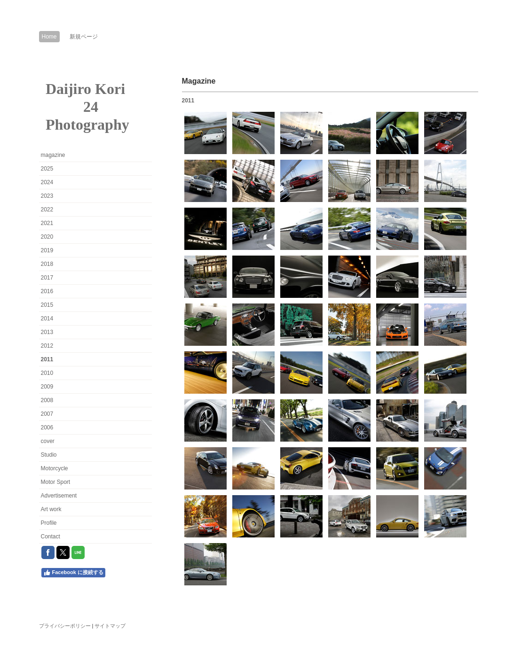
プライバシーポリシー (65, 626)
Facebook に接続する (73, 572)
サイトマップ (110, 626)
